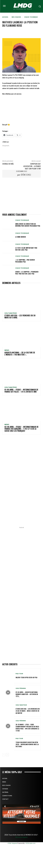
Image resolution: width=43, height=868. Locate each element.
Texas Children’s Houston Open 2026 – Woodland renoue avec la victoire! (27, 744)
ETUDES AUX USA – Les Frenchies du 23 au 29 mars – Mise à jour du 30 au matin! (28, 711)
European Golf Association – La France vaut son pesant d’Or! (32, 166)
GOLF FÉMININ (21, 688)
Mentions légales (21, 837)
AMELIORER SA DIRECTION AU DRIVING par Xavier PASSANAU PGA (27, 225)
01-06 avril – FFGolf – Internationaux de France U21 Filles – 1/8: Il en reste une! (21, 390)
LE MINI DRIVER (20, 237)
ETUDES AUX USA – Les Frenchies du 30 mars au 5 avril (19, 316)
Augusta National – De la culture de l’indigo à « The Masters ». (19, 353)
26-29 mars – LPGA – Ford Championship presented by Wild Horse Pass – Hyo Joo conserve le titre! (27, 727)
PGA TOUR (19, 673)
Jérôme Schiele (26, 174)
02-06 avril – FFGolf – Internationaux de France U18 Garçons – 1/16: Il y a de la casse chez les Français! (21, 428)
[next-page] (7, 754)
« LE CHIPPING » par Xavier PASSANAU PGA (25, 261)
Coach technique (31, 17)
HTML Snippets (12, 843)
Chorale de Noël (8, 163)
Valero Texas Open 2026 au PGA (26, 677)
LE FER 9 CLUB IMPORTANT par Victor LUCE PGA (26, 249)
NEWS (6, 350)
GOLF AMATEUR (10, 313)
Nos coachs (16, 17)
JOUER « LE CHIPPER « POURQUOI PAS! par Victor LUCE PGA (26, 272)
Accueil (5, 17)
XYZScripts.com (30, 843)
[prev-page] (3, 754)
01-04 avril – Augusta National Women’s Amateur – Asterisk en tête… (27, 694)
